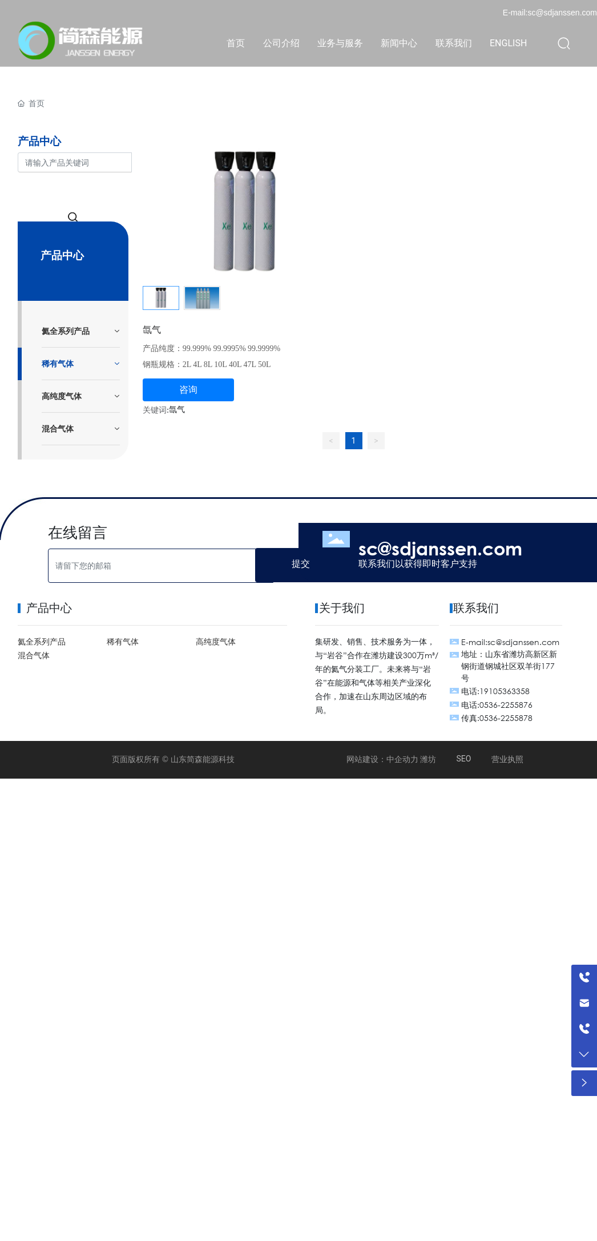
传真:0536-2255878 (497, 717)
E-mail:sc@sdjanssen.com (550, 12)
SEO (463, 758)
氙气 (152, 329)
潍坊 (428, 759)
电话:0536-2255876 (497, 704)
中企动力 (402, 759)
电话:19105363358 (495, 691)
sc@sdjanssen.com (440, 548)
